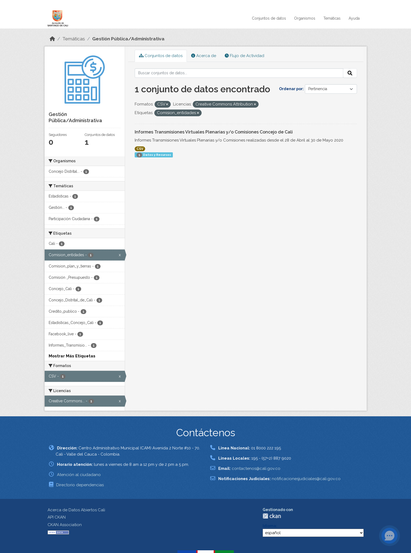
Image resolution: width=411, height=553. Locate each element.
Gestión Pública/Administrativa (128, 38)
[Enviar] (350, 73)
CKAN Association (65, 524)
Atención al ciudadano (79, 474)
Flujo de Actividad (244, 55)
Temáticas (332, 18)
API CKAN (57, 517)
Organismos (304, 18)
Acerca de (203, 55)
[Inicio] (52, 38)
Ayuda (354, 18)
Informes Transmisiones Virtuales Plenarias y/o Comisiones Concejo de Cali (214, 132)
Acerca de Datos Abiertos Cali (76, 510)
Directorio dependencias (80, 484)
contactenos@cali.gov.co (256, 468)
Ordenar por (291, 89)
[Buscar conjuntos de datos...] (239, 73)
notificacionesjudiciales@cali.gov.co (306, 478)
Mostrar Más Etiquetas (72, 356)
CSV (140, 149)
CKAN (272, 516)
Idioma (269, 526)
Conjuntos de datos (269, 18)
